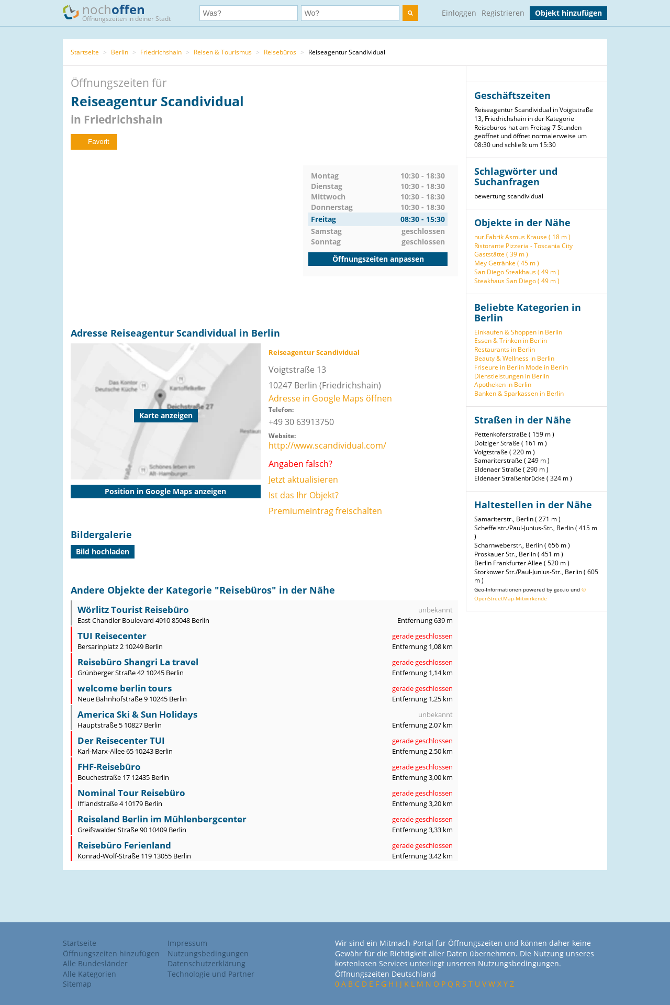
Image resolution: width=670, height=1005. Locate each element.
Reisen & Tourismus (223, 52)
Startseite (85, 52)
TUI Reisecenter (112, 636)
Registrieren (503, 13)
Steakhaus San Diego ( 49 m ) (517, 280)
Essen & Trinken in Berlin (510, 340)
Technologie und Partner (211, 974)
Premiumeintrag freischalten (325, 511)
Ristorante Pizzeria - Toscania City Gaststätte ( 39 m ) (523, 250)
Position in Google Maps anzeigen (165, 491)
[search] (410, 13)
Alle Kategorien (89, 974)
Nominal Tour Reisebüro (131, 793)
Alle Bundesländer (95, 963)
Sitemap (77, 984)
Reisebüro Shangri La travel (137, 662)
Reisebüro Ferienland (124, 845)
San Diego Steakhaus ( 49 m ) (517, 271)
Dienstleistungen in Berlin (511, 376)
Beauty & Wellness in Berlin (514, 358)
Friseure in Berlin (499, 367)
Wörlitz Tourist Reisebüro (133, 610)
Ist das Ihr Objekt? (304, 495)
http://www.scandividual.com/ (327, 445)
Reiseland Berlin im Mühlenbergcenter (162, 819)
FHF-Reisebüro (109, 767)
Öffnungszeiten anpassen (378, 259)
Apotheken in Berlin (502, 384)
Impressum (187, 943)
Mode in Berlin (547, 367)
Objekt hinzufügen (568, 13)
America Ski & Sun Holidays (137, 714)
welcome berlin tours (124, 688)
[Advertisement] (187, 238)
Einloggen (459, 13)
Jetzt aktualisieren (303, 479)
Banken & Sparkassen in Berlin (519, 393)
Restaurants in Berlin (504, 349)
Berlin (119, 52)
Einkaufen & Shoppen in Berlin (518, 332)
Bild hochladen (102, 551)
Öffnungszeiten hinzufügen (111, 953)
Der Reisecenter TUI (121, 740)
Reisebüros (280, 52)
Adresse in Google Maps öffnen (330, 398)
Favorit (94, 142)
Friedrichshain (161, 52)
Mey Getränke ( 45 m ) (506, 263)
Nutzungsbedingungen (208, 953)
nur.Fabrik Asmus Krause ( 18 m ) (522, 236)
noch (122, 12)
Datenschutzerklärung (206, 963)
